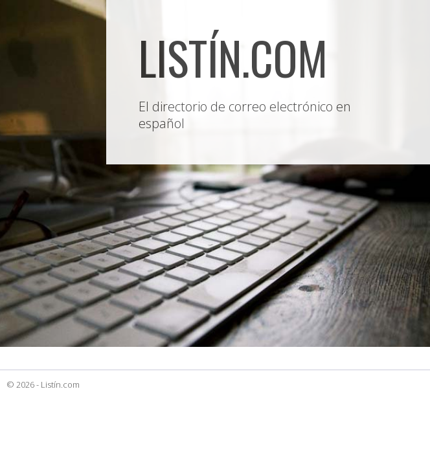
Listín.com (60, 384)
